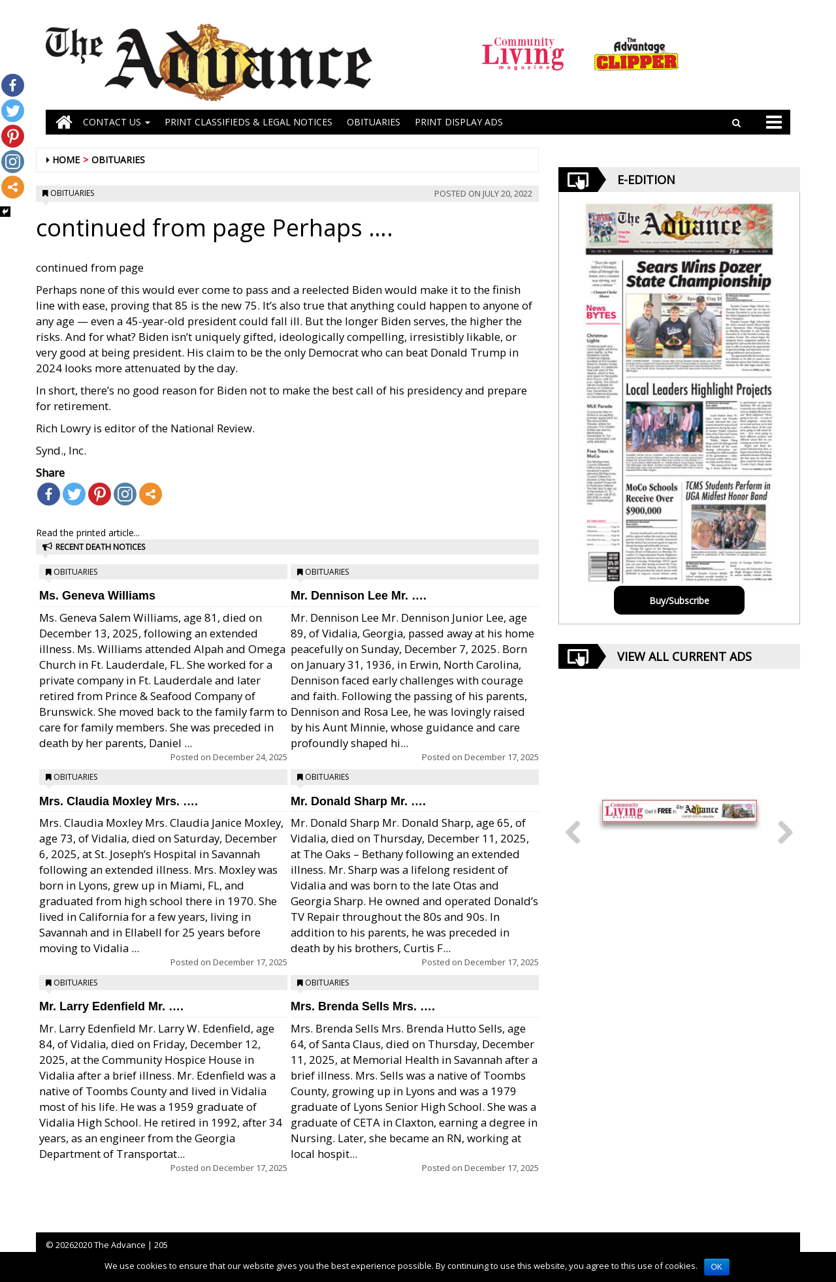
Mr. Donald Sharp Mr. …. (358, 801)
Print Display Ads (459, 122)
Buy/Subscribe (679, 600)
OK (716, 1267)
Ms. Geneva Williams (97, 595)
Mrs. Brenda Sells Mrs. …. (363, 1006)
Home (66, 159)
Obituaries (118, 159)
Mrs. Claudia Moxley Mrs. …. (118, 801)
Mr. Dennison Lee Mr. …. (358, 595)
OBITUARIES (373, 122)
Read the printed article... (88, 532)
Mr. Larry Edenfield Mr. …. (111, 1006)
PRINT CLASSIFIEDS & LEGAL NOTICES (248, 122)
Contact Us (116, 122)
